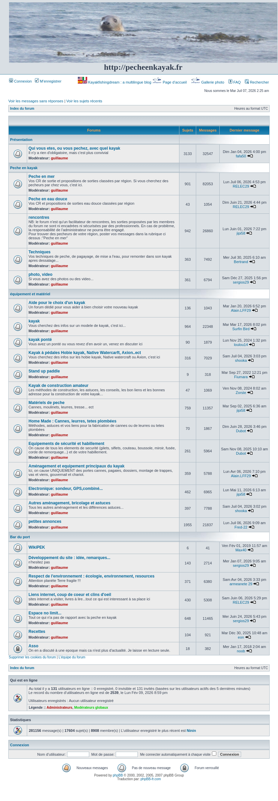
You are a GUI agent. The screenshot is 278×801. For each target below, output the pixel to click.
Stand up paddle (44, 371)
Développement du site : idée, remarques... (69, 557)
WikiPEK (37, 547)
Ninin (191, 731)
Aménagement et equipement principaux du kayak (76, 466)
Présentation (21, 140)
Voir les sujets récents (84, 101)
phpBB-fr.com (151, 779)
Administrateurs (59, 707)
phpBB (118, 775)
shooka (241, 360)
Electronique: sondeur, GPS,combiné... (66, 488)
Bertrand (241, 262)
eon (241, 637)
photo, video (40, 274)
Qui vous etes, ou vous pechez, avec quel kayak (74, 148)
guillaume (59, 158)
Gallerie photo (208, 82)
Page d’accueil (170, 82)
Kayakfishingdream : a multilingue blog (115, 82)
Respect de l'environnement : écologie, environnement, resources (92, 576)
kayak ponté (40, 339)
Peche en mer (42, 176)
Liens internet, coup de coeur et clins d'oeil (70, 594)
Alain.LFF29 (241, 310)
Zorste (241, 393)
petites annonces (45, 521)
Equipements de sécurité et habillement (66, 443)
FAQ (234, 82)
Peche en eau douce (48, 199)
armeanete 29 (241, 584)
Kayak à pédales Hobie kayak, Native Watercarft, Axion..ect (85, 352)
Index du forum (22, 108)
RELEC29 (241, 186)
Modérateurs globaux (91, 707)
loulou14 (241, 345)
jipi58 (241, 233)
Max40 (240, 550)
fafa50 (241, 156)
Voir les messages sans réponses (35, 101)
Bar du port (20, 537)
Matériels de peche (46, 402)
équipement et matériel (30, 294)
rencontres (39, 217)
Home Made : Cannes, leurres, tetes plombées (72, 421)
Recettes (37, 631)
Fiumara (240, 377)
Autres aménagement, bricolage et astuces (69, 503)
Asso (33, 646)
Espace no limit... (45, 613)
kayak (34, 321)
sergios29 (241, 282)
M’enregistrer (48, 81)
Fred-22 (240, 527)
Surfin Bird (240, 329)
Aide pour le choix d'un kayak (57, 302)
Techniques (40, 252)
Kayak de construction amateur (59, 385)
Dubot (241, 431)
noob (241, 651)
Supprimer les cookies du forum (32, 657)
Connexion (20, 81)
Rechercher (257, 82)
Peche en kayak (24, 168)
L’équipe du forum (72, 657)
